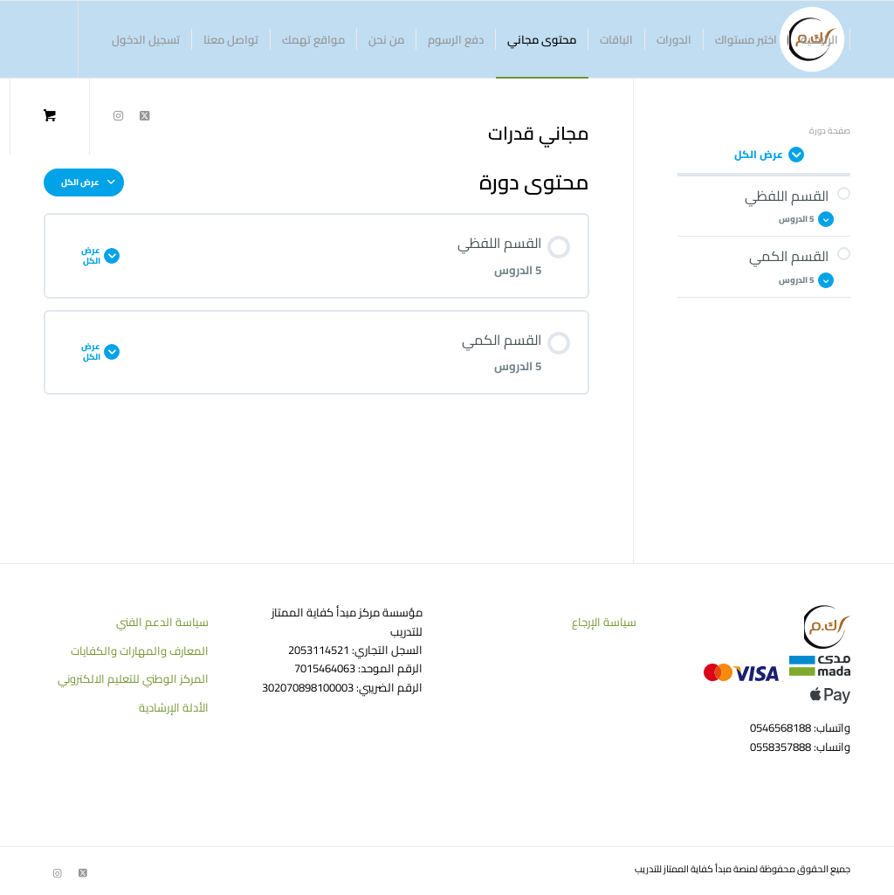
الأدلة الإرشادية (174, 707)
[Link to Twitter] (144, 115)
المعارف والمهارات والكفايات (140, 650)
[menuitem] (819, 39)
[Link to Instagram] (118, 115)
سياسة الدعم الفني (162, 621)
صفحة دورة (829, 130)
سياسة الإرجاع (604, 621)
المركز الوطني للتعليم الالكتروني (133, 678)
